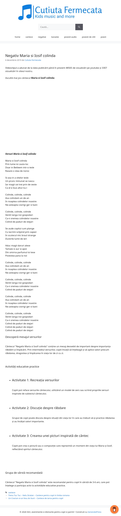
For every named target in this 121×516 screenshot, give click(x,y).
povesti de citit (88, 37)
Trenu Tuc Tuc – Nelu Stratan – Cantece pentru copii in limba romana (39, 495)
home (17, 37)
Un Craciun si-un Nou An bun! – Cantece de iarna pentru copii (35, 498)
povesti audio (70, 37)
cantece (29, 37)
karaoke (55, 37)
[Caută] (79, 27)
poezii (103, 37)
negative (42, 37)
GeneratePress (94, 512)
